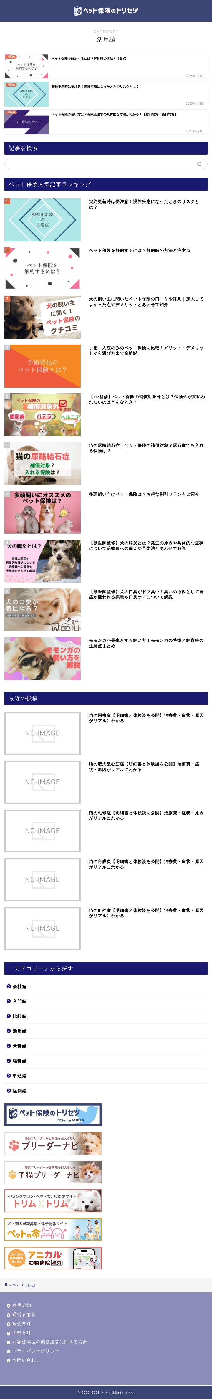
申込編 (20, 1075)
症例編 (20, 1090)
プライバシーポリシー (35, 1350)
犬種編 (20, 1046)
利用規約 (21, 1305)
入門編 (20, 1001)
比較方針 (21, 1332)
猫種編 (20, 1061)
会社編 (20, 986)
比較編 (20, 1016)
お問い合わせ (26, 1359)
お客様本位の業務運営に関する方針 (50, 1341)
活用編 (20, 1030)
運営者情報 (24, 1314)
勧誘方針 (21, 1323)
